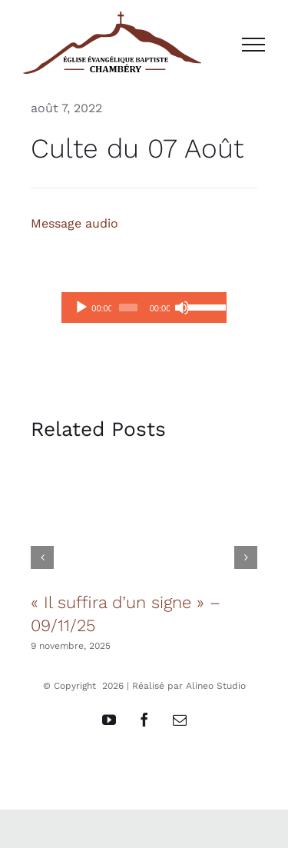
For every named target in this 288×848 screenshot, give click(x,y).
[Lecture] (81, 307)
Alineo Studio (216, 685)
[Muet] (182, 307)
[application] (144, 307)
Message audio (74, 223)
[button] (42, 557)
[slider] (128, 307)
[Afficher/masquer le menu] (253, 45)
